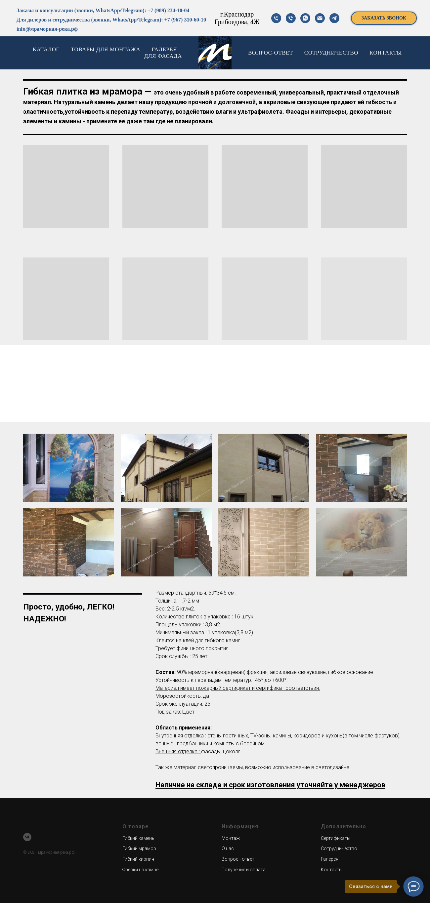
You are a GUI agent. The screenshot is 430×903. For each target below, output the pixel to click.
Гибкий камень (138, 838)
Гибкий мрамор (139, 848)
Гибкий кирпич (138, 859)
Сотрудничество (339, 848)
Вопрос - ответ (238, 859)
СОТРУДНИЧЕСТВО (331, 53)
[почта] (320, 18)
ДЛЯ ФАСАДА (163, 56)
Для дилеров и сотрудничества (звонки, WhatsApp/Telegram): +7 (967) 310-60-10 (111, 19)
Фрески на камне (140, 869)
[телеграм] (334, 18)
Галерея (329, 859)
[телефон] (276, 18)
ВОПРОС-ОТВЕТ (270, 53)
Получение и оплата (244, 869)
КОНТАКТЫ (385, 53)
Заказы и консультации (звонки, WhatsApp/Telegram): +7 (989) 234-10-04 (103, 10)
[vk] (27, 837)
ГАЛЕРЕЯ (164, 49)
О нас (228, 848)
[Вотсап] (305, 18)
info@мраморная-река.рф (47, 29)
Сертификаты (335, 838)
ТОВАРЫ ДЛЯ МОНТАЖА (105, 49)
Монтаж (231, 838)
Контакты (331, 869)
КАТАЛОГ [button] (46, 49)
